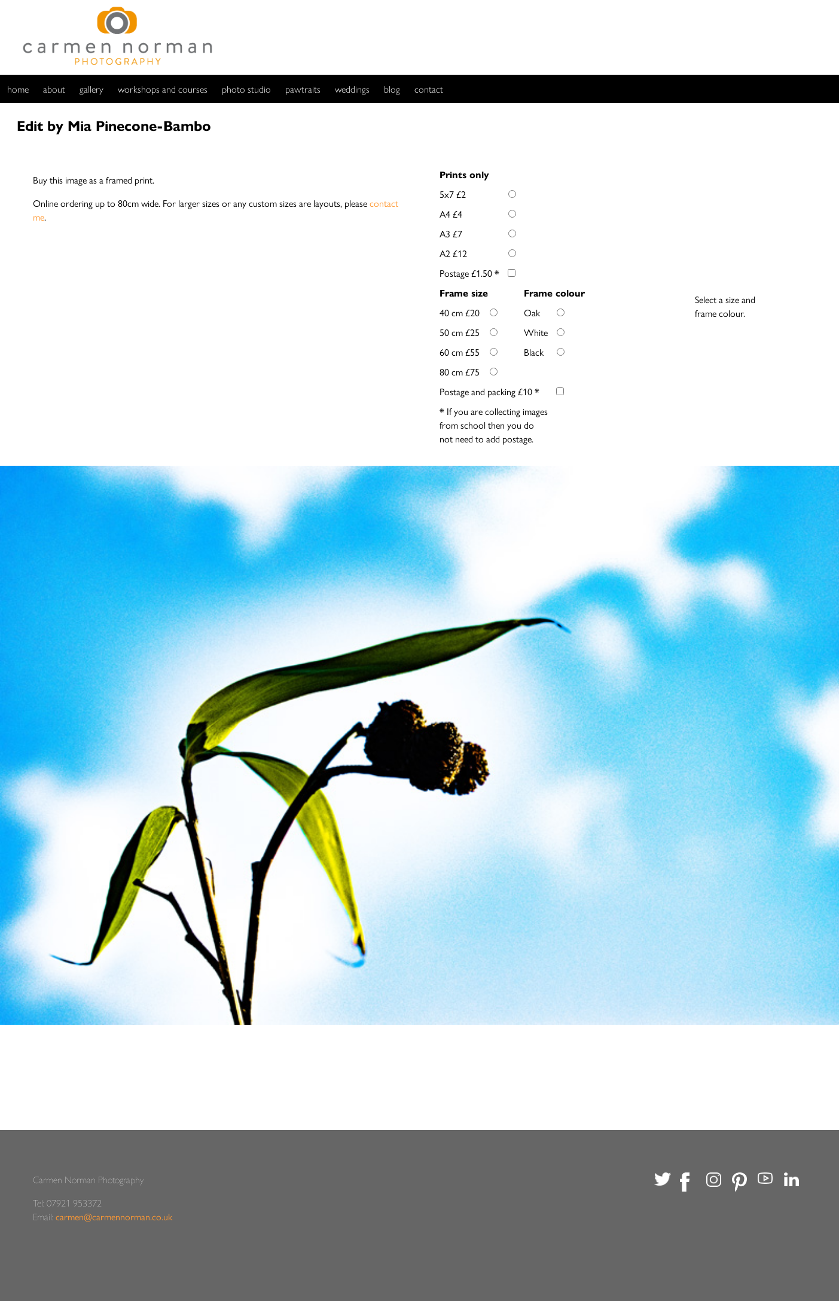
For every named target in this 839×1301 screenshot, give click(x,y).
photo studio (246, 89)
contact (428, 89)
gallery (91, 89)
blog (392, 89)
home (18, 89)
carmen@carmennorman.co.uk (114, 1216)
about (54, 89)
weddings (352, 89)
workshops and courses (163, 89)
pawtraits (303, 89)
